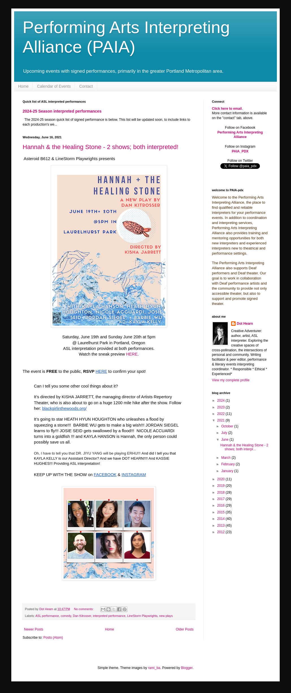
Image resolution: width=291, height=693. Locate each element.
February (228, 464)
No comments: (84, 609)
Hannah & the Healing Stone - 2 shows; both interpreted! (101, 146)
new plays (166, 615)
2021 (221, 420)
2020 (221, 479)
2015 (221, 512)
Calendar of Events (54, 86)
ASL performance (47, 615)
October (227, 426)
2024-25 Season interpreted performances (62, 111)
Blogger (187, 668)
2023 (221, 407)
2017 (221, 499)
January (227, 471)
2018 (221, 492)
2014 (221, 519)
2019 (221, 486)
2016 (221, 505)
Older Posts (185, 629)
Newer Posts (33, 629)
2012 (221, 532)
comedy (66, 615)
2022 (221, 414)
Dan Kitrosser (82, 615)
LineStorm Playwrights (142, 615)
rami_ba (154, 668)
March (226, 458)
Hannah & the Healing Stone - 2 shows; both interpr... (244, 447)
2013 (221, 526)
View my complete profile (230, 380)
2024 (221, 401)
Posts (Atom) (53, 638)
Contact (86, 86)
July (224, 433)
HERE (132, 354)
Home (23, 86)
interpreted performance (109, 615)
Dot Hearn (245, 324)
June (225, 440)
